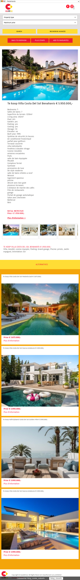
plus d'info (40, 40)
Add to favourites (61, 40)
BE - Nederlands (8, 1)
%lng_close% (56, 578)
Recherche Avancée (58, 31)
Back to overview (19, 40)
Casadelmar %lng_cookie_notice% (31, 578)
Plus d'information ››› (16, 218)
